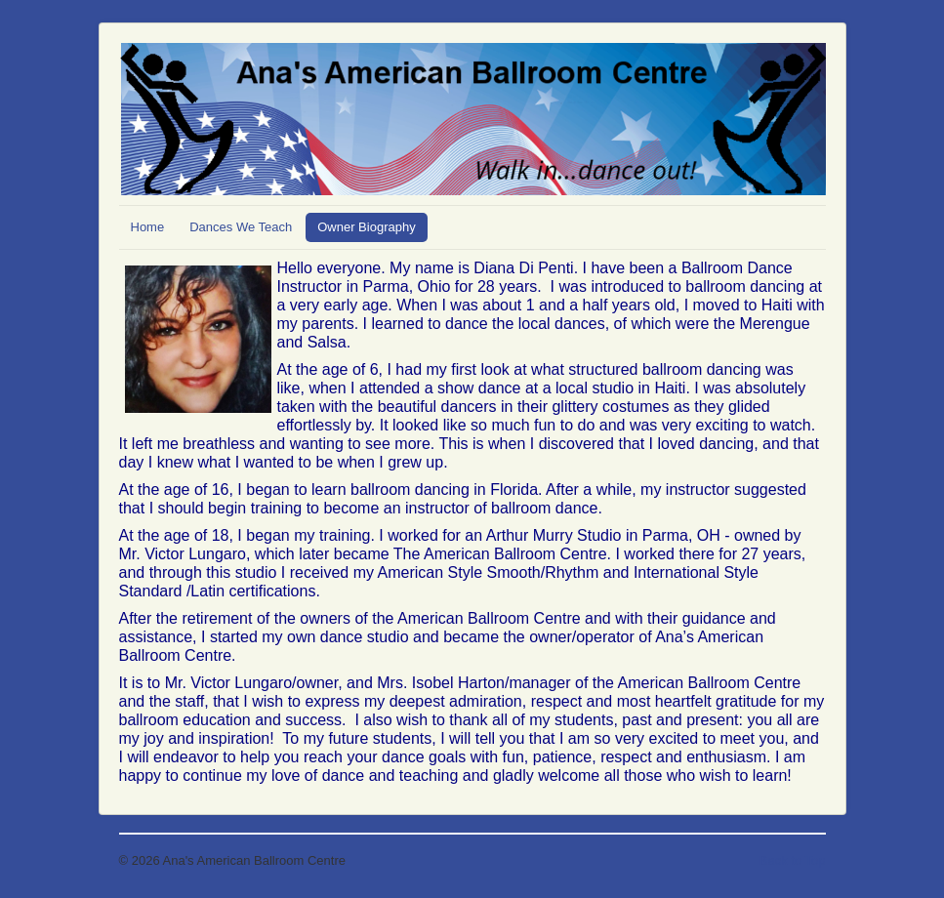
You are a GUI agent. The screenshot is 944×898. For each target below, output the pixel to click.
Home (148, 227)
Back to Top (792, 860)
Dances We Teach (240, 227)
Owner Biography (366, 227)
